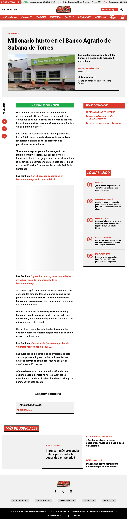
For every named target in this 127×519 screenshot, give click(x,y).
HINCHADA (55, 17)
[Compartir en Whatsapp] (4, 136)
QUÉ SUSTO (113, 17)
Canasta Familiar (8, 2)
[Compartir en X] (4, 128)
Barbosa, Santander (99, 123)
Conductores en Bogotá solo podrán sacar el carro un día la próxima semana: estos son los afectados (108, 205)
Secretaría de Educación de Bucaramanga (101, 117)
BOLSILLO (69, 17)
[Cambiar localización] (109, 9)
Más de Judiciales (21, 497)
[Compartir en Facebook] (4, 121)
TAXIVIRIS (41, 17)
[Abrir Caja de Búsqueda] (121, 9)
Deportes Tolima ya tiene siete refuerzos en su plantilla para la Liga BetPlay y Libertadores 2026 (108, 224)
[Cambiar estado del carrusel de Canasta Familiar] (19, 2)
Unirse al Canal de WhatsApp (45, 105)
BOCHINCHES (84, 17)
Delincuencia (24, 410)
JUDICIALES (26, 17)
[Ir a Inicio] (63, 9)
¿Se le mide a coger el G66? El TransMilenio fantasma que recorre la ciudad (107, 188)
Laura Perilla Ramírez (91, 68)
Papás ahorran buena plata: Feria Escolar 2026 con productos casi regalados (106, 259)
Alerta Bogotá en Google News (45, 394)
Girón (118, 123)
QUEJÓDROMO (10, 17)
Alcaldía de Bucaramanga (102, 112)
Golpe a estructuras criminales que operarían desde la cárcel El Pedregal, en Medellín (108, 242)
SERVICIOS (100, 17)
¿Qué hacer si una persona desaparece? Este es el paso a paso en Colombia (105, 512)
